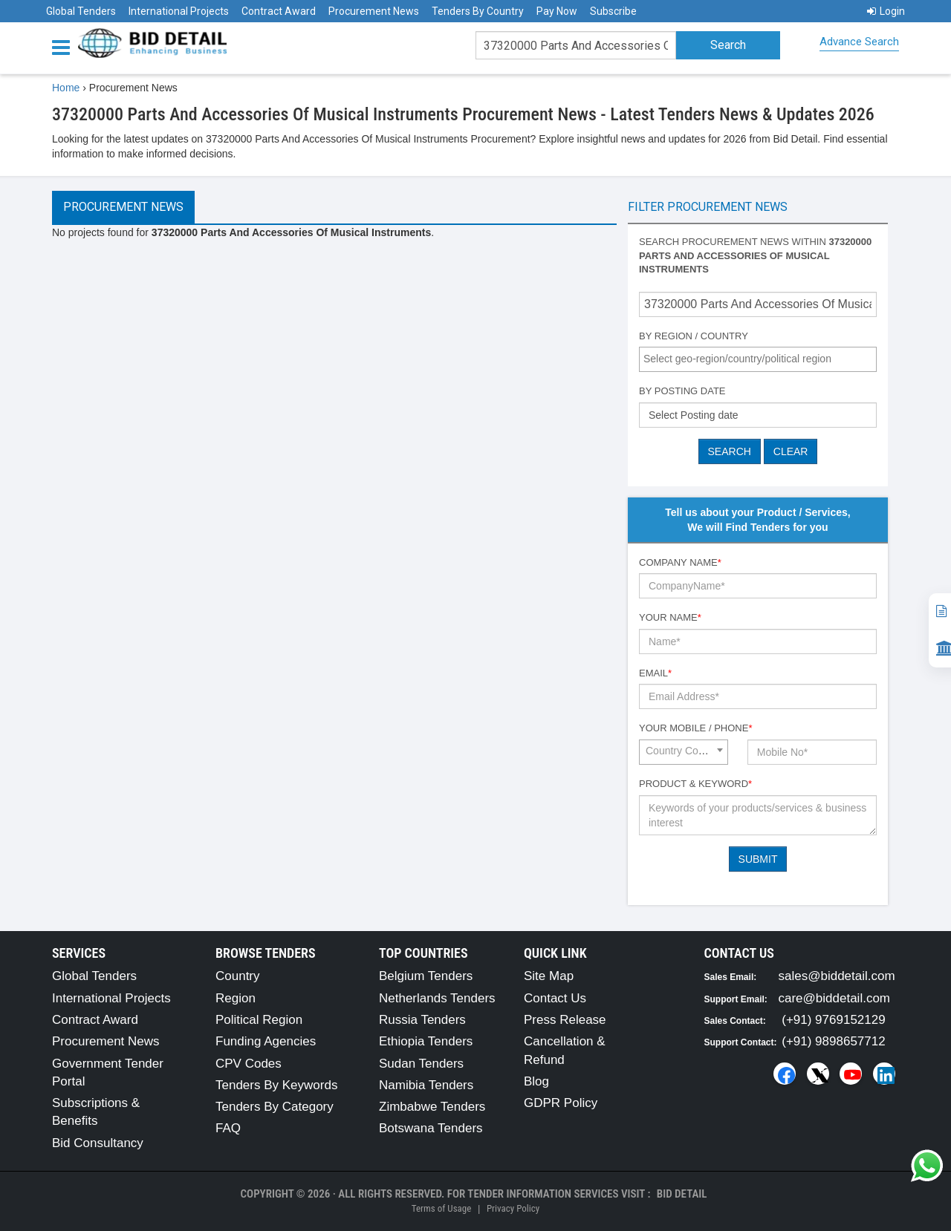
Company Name (680, 562)
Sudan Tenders (421, 1064)
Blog (536, 1081)
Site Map (549, 976)
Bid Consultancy (97, 1143)
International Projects (179, 11)
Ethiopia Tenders (426, 1041)
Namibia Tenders (426, 1085)
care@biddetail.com (835, 998)
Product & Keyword (695, 783)
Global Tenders (81, 11)
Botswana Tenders (431, 1128)
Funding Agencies (265, 1041)
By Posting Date (682, 390)
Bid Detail (682, 1194)
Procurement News (373, 11)
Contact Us (555, 998)
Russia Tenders (422, 1020)
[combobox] (758, 359)
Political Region (258, 1020)
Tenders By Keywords (276, 1085)
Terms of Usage (441, 1208)
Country (237, 976)
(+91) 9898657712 (833, 1041)
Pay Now (556, 11)
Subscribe (613, 11)
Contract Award (278, 11)
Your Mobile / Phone (695, 728)
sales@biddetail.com (837, 976)
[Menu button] (64, 46)
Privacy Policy (513, 1208)
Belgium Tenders (426, 976)
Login (886, 11)
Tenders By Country (478, 11)
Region (235, 998)
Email (655, 673)
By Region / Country (693, 336)
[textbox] (761, 358)
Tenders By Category (274, 1107)
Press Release (565, 1020)
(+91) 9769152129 (833, 1020)
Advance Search (859, 41)
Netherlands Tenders (437, 998)
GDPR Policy (560, 1103)
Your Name (670, 617)
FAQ (228, 1128)
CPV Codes (248, 1064)
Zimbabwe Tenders (432, 1107)
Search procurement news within (755, 255)
